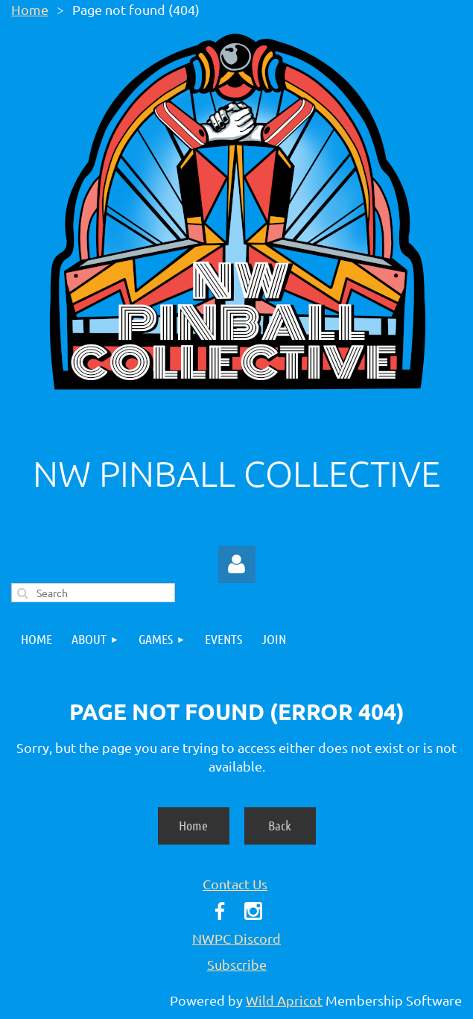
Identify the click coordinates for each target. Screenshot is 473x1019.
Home (29, 9)
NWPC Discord (236, 938)
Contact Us (235, 884)
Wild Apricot (284, 1000)
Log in (236, 564)
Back (279, 825)
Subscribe (237, 964)
